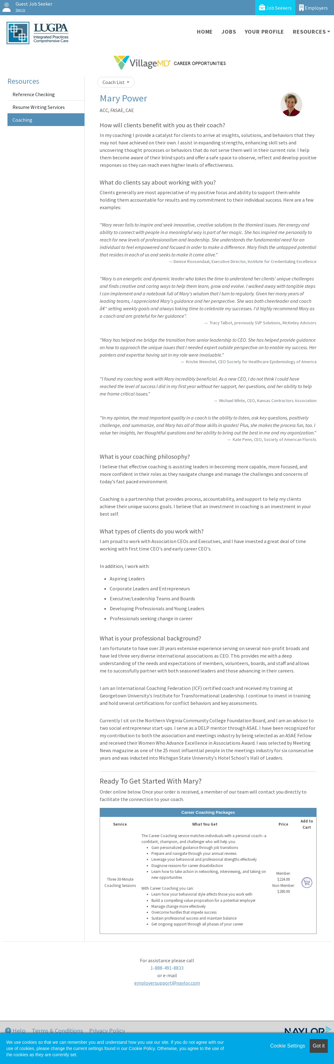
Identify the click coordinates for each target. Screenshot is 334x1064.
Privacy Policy (107, 1030)
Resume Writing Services (38, 107)
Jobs (229, 31)
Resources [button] (309, 31)
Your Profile (264, 31)
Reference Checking (33, 94)
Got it (319, 1045)
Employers (313, 8)
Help (15, 1030)
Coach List (114, 82)
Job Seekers (275, 8)
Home (205, 31)
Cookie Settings (287, 1045)
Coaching (22, 120)
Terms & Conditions (57, 1030)
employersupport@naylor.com (167, 983)
